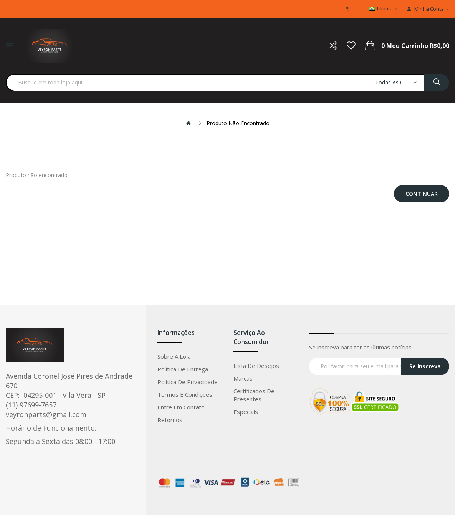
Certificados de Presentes (254, 395)
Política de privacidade (187, 382)
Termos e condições (184, 394)
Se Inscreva (425, 366)
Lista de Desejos (256, 365)
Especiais (245, 412)
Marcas (243, 378)
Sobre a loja (174, 356)
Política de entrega (182, 369)
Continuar (421, 193)
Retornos (169, 420)
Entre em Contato (181, 407)
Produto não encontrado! (239, 123)
